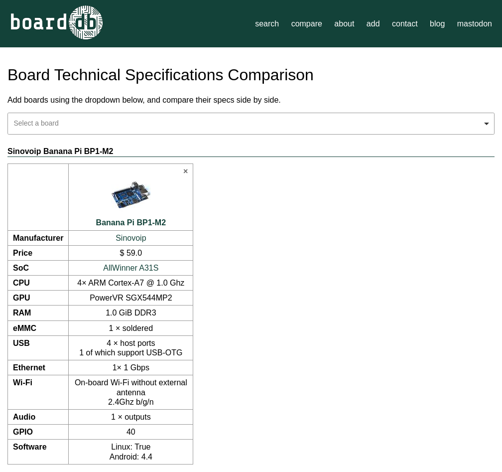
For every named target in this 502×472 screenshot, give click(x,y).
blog (437, 23)
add (373, 23)
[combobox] (251, 124)
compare (306, 23)
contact (405, 23)
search (267, 23)
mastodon (474, 23)
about (344, 23)
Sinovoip (131, 238)
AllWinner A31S (130, 268)
